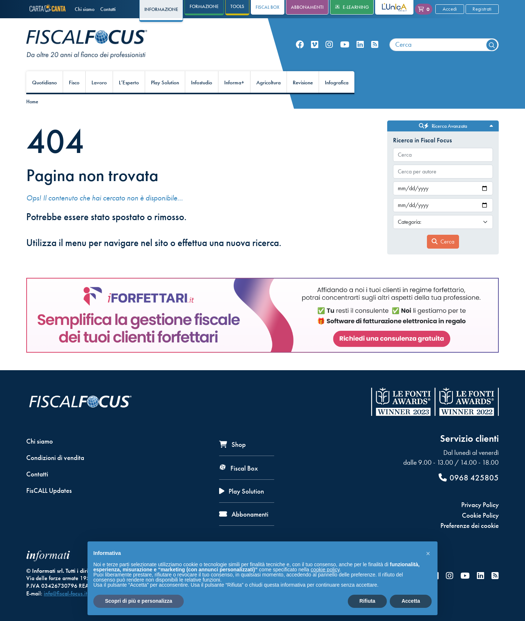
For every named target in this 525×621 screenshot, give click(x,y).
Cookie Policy (480, 515)
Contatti (108, 9)
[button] (428, 553)
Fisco (74, 82)
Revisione (303, 82)
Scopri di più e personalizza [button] (138, 601)
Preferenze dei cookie (469, 525)
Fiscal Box (267, 7)
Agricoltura (268, 82)
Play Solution (165, 82)
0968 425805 (469, 477)
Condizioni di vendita (55, 457)
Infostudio (201, 82)
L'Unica (388, 7)
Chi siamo (84, 9)
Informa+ (234, 82)
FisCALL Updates (49, 490)
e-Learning (352, 7)
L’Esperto (129, 82)
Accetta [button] (410, 601)
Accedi (450, 8)
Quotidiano (44, 82)
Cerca (443, 241)
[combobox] (444, 44)
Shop (232, 444)
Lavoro (99, 82)
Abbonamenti (307, 7)
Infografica (337, 82)
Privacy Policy (480, 504)
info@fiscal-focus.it (65, 593)
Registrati (481, 8)
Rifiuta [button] (367, 601)
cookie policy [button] (325, 569)
